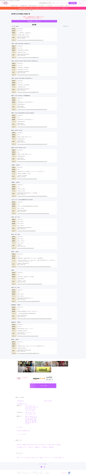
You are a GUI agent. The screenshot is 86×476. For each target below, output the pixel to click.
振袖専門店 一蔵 (61, 457)
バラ (28, 417)
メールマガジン (46, 472)
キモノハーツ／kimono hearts (25, 457)
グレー (26, 410)
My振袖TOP (18, 472)
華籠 (35, 419)
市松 (36, 422)
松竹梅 (28, 419)
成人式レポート (31, 447)
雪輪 (32, 420)
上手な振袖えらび (45, 447)
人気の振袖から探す (23, 5)
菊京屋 (18, 457)
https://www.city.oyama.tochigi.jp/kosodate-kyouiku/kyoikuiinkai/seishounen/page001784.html (33, 213)
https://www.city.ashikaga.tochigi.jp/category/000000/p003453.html (28, 301)
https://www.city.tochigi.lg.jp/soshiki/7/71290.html (25, 248)
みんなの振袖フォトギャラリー (22, 447)
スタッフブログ (29, 472)
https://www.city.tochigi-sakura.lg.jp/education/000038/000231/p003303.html (30, 40)
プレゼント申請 (56, 3)
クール (26, 413)
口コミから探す (41, 5)
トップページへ (84, 0)
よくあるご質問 (64, 3)
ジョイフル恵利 (54, 457)
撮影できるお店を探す (33, 5)
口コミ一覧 (19, 430)
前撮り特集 (19, 444)
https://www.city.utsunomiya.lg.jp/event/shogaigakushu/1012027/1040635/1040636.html (32, 196)
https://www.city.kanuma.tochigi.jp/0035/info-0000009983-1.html (28, 353)
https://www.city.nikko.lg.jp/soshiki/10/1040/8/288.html (26, 230)
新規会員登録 (72, 3)
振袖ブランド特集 (34, 444)
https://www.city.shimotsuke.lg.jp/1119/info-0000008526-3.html (28, 57)
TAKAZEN (33, 457)
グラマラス (30, 413)
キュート (34, 412)
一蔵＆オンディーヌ (47, 457)
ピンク (34, 405)
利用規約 (25, 473)
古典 (26, 412)
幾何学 (33, 422)
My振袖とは (23, 472)
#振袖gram (41, 457)
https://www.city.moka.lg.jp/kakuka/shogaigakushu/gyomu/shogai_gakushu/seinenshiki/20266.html (34, 266)
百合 (32, 417)
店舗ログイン (42, 473)
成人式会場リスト (20, 473)
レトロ (34, 413)
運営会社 (37, 473)
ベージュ (30, 405)
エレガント (30, 412)
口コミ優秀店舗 (58, 444)
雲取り (35, 420)
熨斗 (26, 420)
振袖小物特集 (51, 447)
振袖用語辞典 (35, 472)
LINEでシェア (66, 26)
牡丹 (26, 417)
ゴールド (30, 408)
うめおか (37, 457)
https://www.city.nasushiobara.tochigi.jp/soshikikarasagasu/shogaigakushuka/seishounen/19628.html (34, 318)
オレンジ (27, 407)
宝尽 (28, 420)
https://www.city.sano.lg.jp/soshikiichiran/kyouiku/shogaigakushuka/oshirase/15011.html (32, 109)
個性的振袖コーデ (38, 447)
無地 (26, 416)
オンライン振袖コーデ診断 (49, 444)
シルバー (34, 408)
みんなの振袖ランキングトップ (22, 403)
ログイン (81, 3)
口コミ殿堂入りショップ (26, 430)
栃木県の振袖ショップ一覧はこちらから (34, 21)
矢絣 (30, 422)
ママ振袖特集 (24, 444)
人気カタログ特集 (41, 444)
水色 (33, 407)
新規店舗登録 (47, 473)
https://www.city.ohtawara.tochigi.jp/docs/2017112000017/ (27, 178)
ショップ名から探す (49, 5)
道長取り (27, 422)
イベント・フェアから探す (58, 5)
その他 (33, 410)
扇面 (31, 419)
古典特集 (28, 444)
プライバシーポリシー (31, 473)
